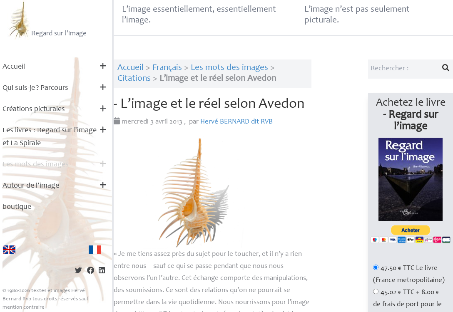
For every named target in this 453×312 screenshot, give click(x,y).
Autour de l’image (30, 186)
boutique (16, 207)
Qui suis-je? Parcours (35, 88)
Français (167, 68)
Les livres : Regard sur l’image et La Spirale (49, 137)
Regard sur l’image (47, 20)
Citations (134, 78)
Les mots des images (35, 164)
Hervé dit (236, 122)
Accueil (13, 67)
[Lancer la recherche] (446, 69)
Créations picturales (33, 109)
